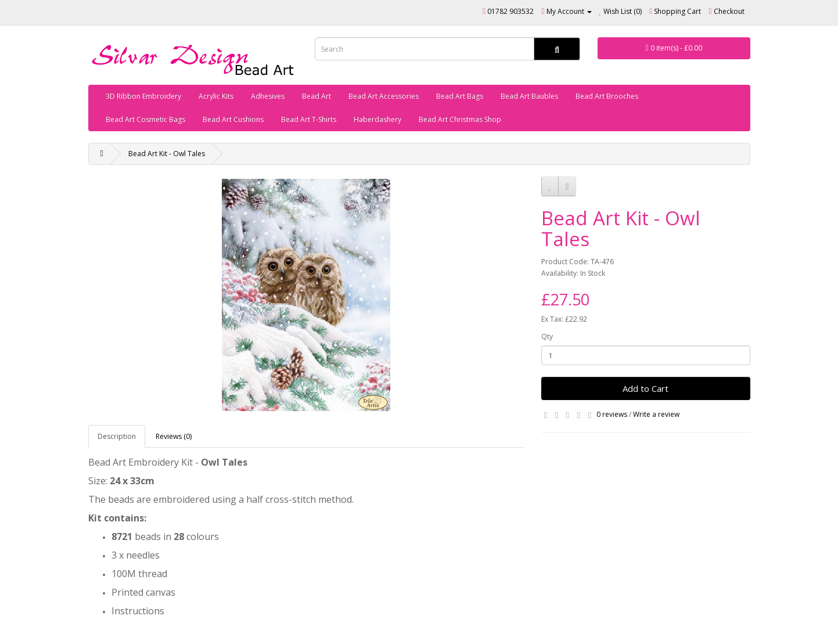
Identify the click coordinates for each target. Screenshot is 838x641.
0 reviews (611, 414)
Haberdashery (377, 119)
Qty (547, 336)
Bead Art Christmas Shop (460, 119)
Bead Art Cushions (233, 119)
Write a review (656, 414)
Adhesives (268, 96)
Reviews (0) (174, 436)
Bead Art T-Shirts (308, 119)
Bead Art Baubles (529, 96)
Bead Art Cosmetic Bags (145, 119)
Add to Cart (645, 388)
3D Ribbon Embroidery (143, 96)
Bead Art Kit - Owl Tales (166, 154)
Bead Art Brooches (607, 96)
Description (117, 436)
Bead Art (316, 96)
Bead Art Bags (459, 96)
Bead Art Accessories (383, 96)
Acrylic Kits (216, 96)
